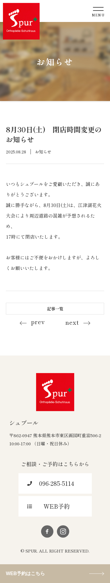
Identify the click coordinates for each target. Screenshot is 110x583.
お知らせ (43, 152)
